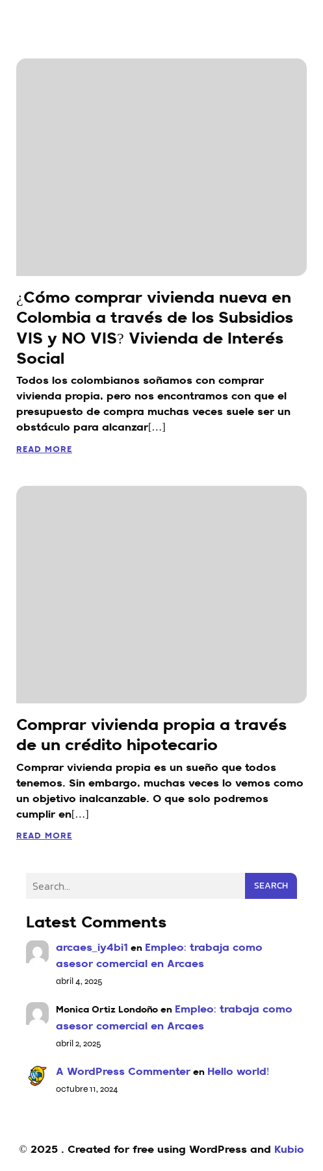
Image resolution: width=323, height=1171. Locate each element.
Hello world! (238, 1072)
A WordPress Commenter (123, 1072)
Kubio (289, 1150)
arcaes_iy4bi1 (92, 948)
